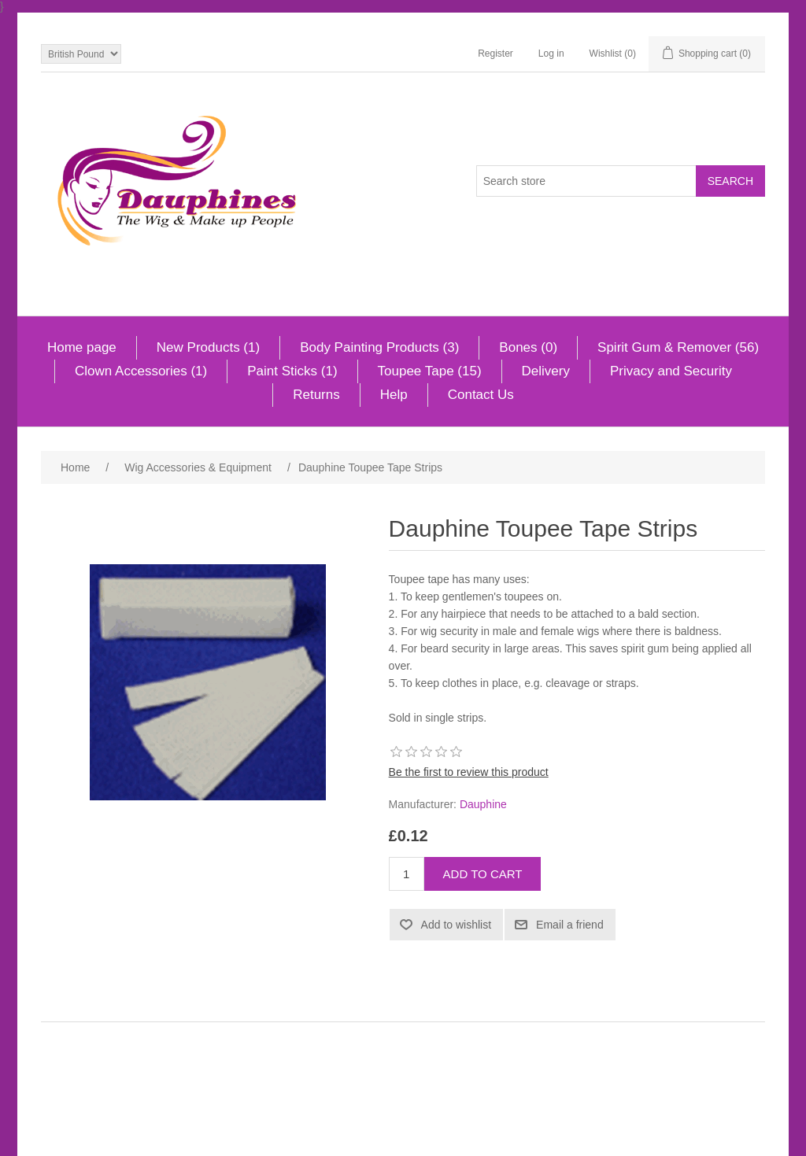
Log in (551, 53)
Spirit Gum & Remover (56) (678, 347)
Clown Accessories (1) (141, 371)
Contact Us (481, 394)
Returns (316, 394)
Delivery (546, 371)
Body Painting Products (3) (379, 347)
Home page (81, 347)
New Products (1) (208, 347)
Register (495, 53)
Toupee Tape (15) (430, 371)
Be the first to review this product (469, 772)
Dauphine (483, 804)
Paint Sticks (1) (292, 371)
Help (394, 394)
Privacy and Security (671, 371)
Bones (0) (528, 347)
